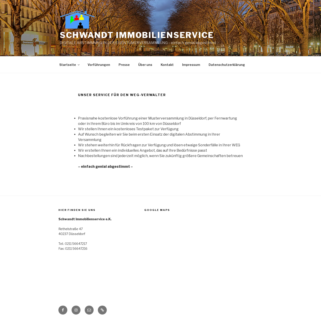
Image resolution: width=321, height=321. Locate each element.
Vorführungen (99, 65)
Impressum (191, 65)
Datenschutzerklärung (227, 65)
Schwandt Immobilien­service (137, 35)
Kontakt (167, 65)
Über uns (145, 65)
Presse (124, 65)
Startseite (69, 65)
